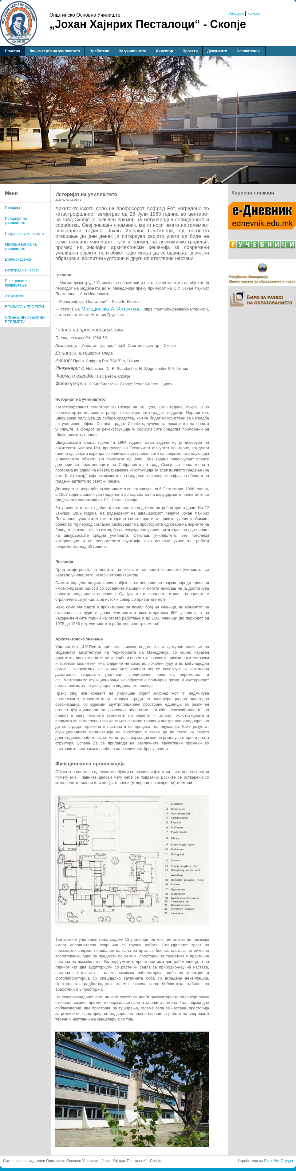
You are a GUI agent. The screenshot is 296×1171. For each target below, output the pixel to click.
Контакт (254, 13)
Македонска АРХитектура (111, 308)
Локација (236, 13)
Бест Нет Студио (278, 1161)
